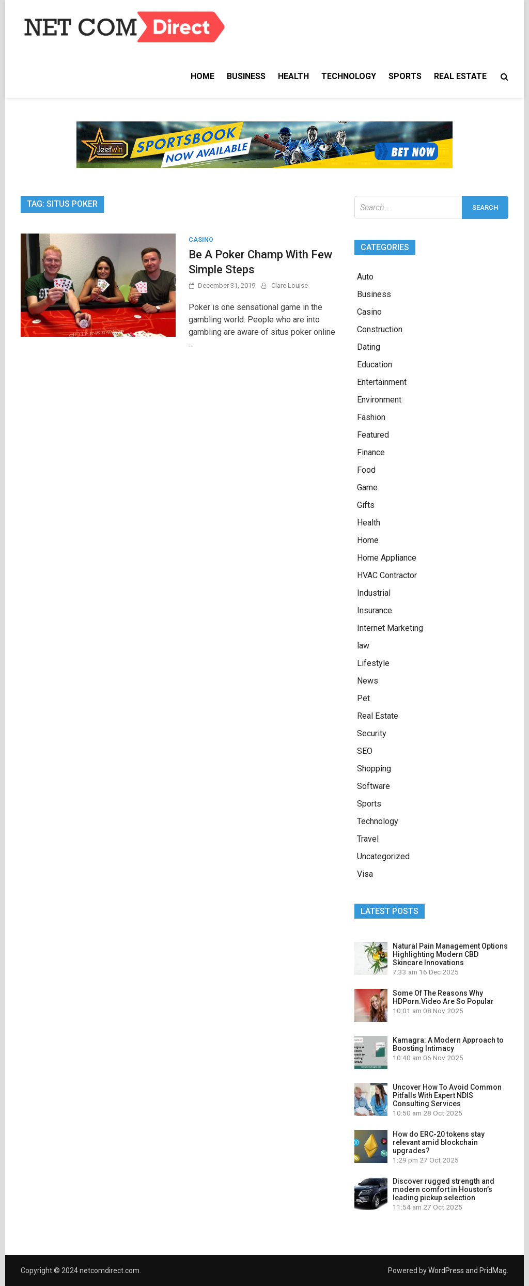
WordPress (446, 1270)
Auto (365, 277)
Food (366, 470)
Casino (201, 239)
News (367, 681)
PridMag (493, 1270)
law (363, 645)
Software (373, 786)
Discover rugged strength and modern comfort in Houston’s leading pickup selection (443, 1189)
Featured (373, 435)
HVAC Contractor (387, 575)
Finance (371, 452)
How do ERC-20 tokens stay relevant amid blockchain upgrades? (439, 1142)
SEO (364, 751)
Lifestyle (373, 663)
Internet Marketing (390, 628)
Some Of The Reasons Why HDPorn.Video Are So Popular (443, 997)
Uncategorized (383, 856)
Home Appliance (386, 558)
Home (202, 76)
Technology (348, 76)
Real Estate (460, 76)
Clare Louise (289, 285)
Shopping (374, 768)
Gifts (366, 505)
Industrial (374, 593)
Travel (368, 839)
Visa (365, 874)
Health (293, 76)
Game (367, 487)
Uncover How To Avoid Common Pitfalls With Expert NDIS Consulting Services (447, 1095)
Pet (363, 698)
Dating (368, 347)
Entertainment (382, 382)
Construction (379, 329)
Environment (379, 400)
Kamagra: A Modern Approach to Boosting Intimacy (448, 1044)
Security (371, 733)
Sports (405, 76)
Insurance (374, 610)
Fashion (371, 417)
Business (246, 76)
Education (374, 364)
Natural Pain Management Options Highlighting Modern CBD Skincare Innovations (450, 954)
